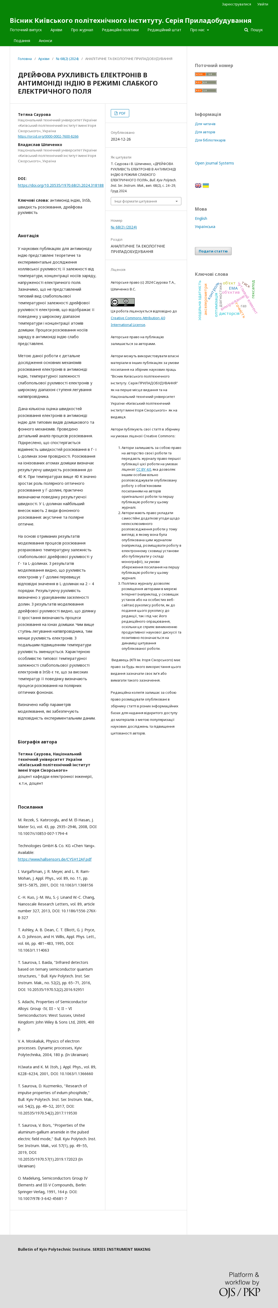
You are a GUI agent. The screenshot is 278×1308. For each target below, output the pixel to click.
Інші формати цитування (136, 201)
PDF (121, 113)
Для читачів (205, 123)
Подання (22, 40)
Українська (205, 226)
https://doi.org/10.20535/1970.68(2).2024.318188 (61, 185)
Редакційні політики (120, 29)
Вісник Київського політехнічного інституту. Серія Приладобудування (130, 20)
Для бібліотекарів (210, 140)
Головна (25, 58)
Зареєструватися (236, 4)
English (201, 218)
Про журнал (82, 29)
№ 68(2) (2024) (67, 58)
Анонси (45, 40)
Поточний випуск (26, 29)
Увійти (262, 4)
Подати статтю (213, 251)
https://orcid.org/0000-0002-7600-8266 (48, 136)
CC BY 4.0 (143, 469)
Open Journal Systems (214, 163)
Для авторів (205, 131)
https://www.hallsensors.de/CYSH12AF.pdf (54, 859)
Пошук (256, 29)
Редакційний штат (164, 29)
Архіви (56, 29)
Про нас (198, 29)
